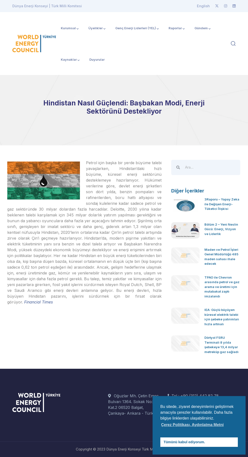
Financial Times (38, 302)
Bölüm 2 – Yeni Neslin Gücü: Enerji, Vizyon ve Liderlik (221, 229)
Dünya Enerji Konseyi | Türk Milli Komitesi (47, 6)
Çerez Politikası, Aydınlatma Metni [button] (192, 425)
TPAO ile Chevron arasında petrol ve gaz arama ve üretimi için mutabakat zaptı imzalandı (222, 286)
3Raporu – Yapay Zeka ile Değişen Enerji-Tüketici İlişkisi (221, 204)
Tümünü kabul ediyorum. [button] (184, 442)
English (203, 6)
